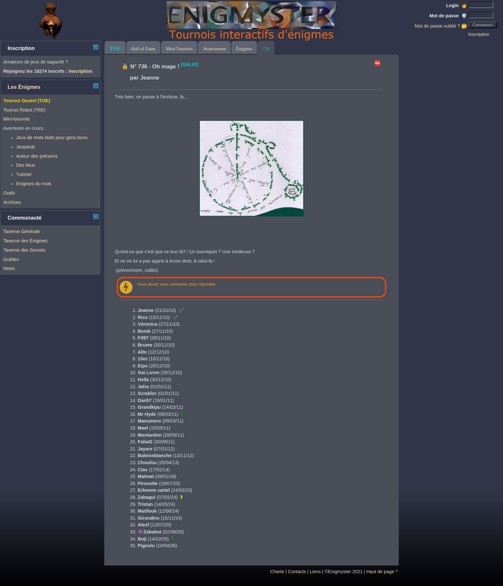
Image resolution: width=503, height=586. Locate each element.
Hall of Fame (143, 48)
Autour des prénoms (37, 156)
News (9, 268)
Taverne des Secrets (24, 250)
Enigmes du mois (33, 183)
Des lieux (25, 165)
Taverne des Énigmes (25, 240)
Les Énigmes (24, 87)
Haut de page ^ (381, 571)
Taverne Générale (21, 231)
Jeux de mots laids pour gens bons (51, 137)
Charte (277, 571)
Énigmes (244, 48)
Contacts (297, 571)
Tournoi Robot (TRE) (24, 110)
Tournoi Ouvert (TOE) (26, 100)
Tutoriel (23, 174)
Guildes (11, 259)
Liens (315, 571)
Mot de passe (448, 15)
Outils (9, 193)
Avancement (214, 48)
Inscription (479, 34)
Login (456, 5)
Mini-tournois (16, 118)
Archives (12, 202)
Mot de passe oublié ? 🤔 (441, 26)
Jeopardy (25, 146)
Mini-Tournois (179, 48)
